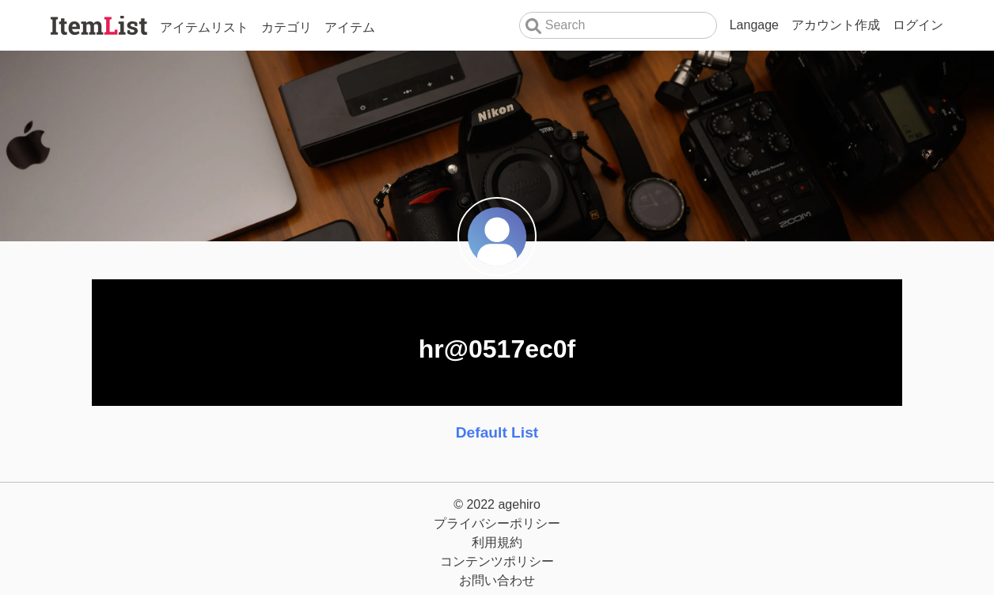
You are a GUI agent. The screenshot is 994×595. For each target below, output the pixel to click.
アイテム (349, 27)
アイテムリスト (204, 27)
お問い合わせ (497, 580)
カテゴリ (286, 27)
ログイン (918, 25)
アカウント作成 (835, 25)
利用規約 (497, 542)
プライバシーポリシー (497, 523)
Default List (497, 432)
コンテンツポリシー (497, 561)
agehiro (519, 504)
